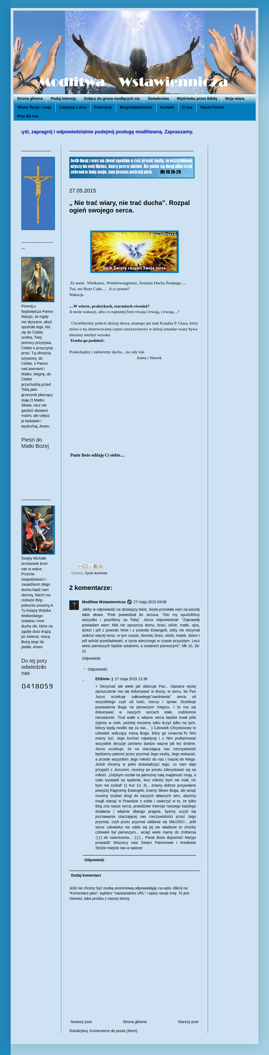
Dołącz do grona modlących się (112, 98)
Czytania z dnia (72, 107)
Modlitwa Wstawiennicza (103, 602)
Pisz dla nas (28, 116)
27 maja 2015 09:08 (149, 602)
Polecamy (103, 107)
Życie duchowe (96, 573)
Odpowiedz (91, 658)
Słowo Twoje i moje (34, 107)
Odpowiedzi (97, 669)
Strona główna (30, 98)
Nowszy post (81, 1022)
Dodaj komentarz (86, 875)
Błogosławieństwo (136, 107)
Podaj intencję (63, 98)
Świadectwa (158, 98)
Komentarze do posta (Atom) (113, 1031)
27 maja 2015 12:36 (131, 679)
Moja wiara (234, 98)
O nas (187, 107)
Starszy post (188, 1022)
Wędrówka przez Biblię (197, 98)
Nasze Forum (212, 107)
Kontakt (167, 107)
